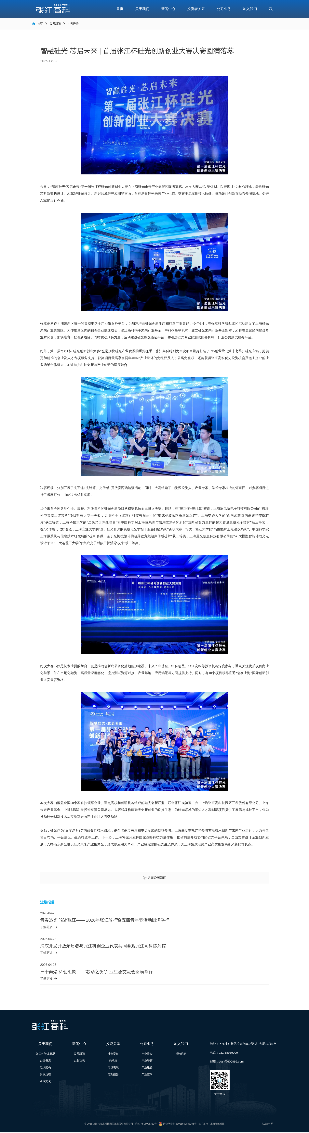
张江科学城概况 (45, 1054)
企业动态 (79, 1061)
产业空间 (147, 1074)
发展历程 (45, 1074)
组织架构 (45, 1068)
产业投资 (147, 1054)
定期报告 (113, 1074)
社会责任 (113, 1054)
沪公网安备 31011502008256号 (179, 1124)
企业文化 (45, 1081)
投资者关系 (196, 9)
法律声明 (267, 1124)
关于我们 (142, 9)
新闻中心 (168, 9)
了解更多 (48, 927)
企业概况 (45, 1061)
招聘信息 (180, 1054)
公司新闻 (55, 23)
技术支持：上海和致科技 (211, 1124)
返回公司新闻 (154, 878)
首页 (119, 9)
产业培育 (147, 1061)
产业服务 (147, 1068)
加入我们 (250, 9)
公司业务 (224, 9)
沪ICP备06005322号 (145, 1124)
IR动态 (113, 1061)
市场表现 (113, 1068)
